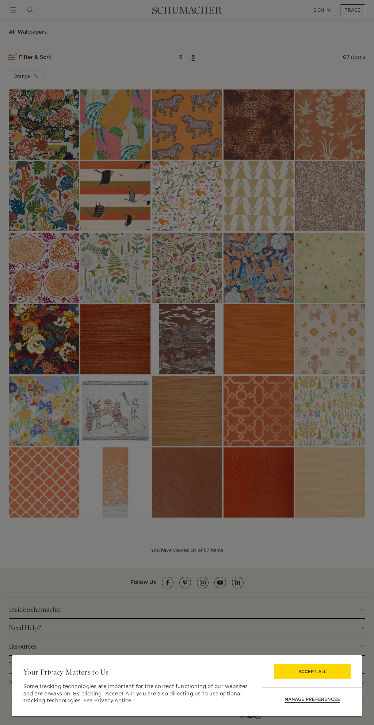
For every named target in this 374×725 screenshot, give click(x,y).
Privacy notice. (113, 700)
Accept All (312, 671)
